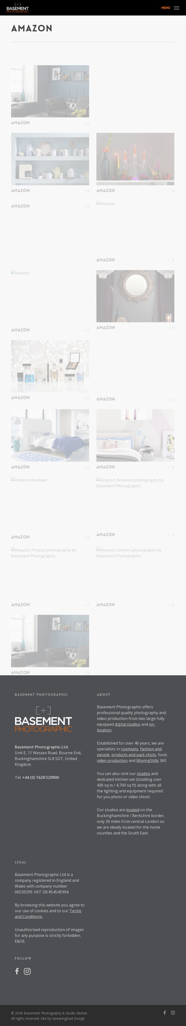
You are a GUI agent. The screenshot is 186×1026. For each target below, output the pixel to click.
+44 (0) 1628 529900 (40, 777)
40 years (142, 743)
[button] (170, 7)
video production (112, 760)
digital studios (127, 724)
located (132, 809)
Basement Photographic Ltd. (42, 747)
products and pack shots (133, 754)
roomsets (129, 749)
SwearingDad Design (68, 1018)
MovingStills (147, 760)
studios (143, 773)
